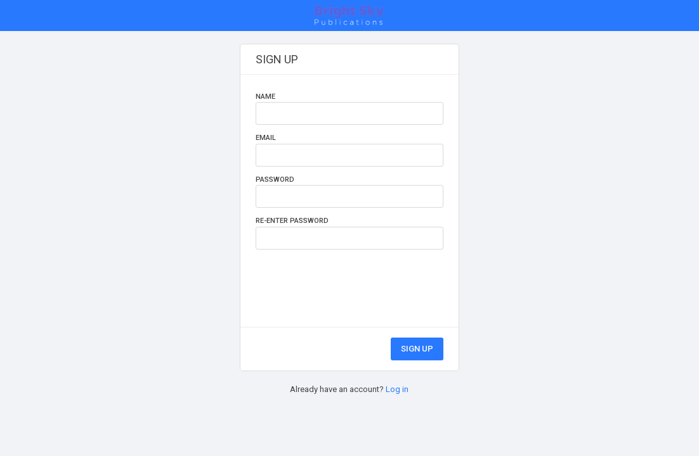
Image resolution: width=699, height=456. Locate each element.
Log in (397, 389)
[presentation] (352, 280)
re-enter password (292, 221)
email (266, 138)
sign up (417, 348)
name (265, 96)
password (275, 179)
